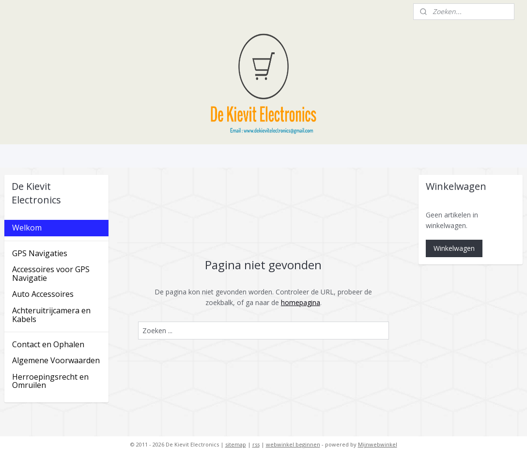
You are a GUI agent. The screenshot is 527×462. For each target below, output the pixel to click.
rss (256, 444)
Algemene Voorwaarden (56, 360)
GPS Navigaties (39, 253)
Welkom (27, 227)
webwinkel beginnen (293, 444)
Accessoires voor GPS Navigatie (51, 273)
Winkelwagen (454, 248)
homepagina (300, 302)
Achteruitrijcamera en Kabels (51, 314)
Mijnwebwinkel (377, 444)
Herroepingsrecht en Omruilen (50, 381)
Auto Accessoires (43, 294)
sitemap (235, 444)
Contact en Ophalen (48, 344)
